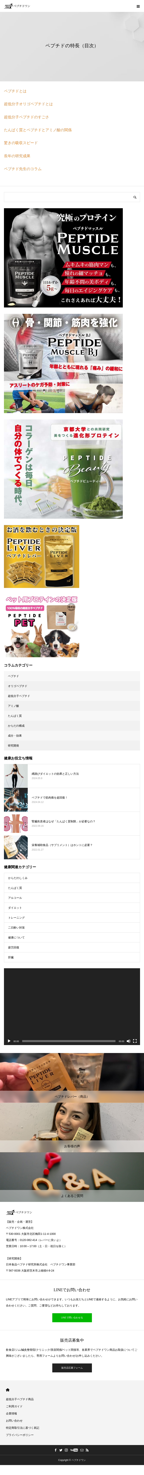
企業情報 (11, 1413)
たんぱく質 (15, 715)
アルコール (15, 897)
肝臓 (11, 957)
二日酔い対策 (16, 927)
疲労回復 (13, 947)
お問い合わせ (14, 1420)
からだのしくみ (18, 878)
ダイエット (15, 907)
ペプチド (13, 676)
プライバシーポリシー (20, 1434)
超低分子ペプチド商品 (20, 1399)
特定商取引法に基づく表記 (22, 1427)
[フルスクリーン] (135, 1041)
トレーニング (16, 917)
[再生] (9, 1041)
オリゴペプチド (17, 686)
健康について (16, 937)
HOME (7, 1390)
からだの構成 (16, 725)
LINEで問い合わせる (72, 1317)
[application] (72, 1006)
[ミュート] (129, 1041)
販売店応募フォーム (72, 1367)
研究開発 (13, 745)
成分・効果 (15, 735)
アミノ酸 (13, 705)
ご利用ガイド (14, 1406)
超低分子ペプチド (19, 696)
